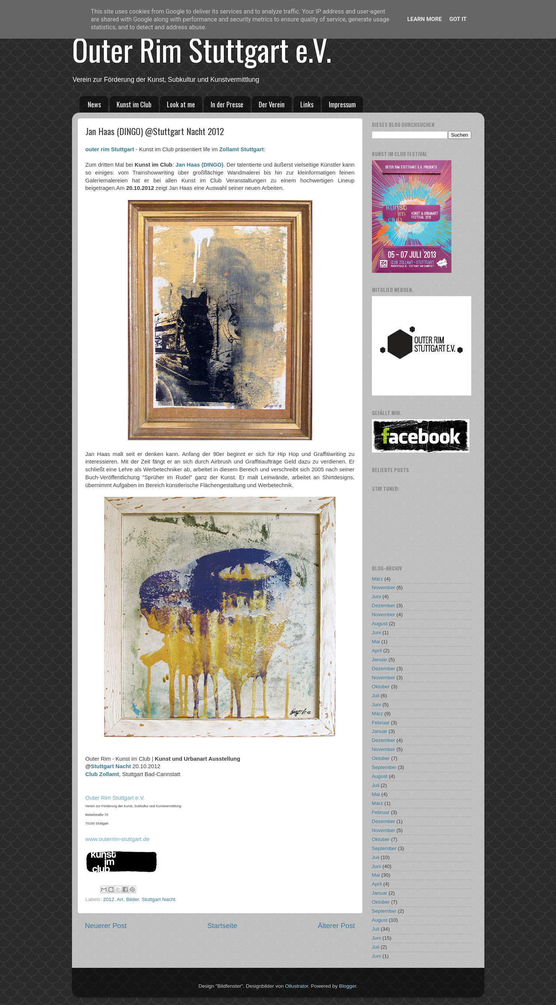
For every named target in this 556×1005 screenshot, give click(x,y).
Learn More (424, 19)
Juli (375, 695)
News (94, 104)
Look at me (181, 104)
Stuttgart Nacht (111, 766)
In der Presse (227, 104)
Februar (381, 722)
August (380, 623)
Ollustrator (296, 986)
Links (306, 104)
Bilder (132, 899)
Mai (376, 641)
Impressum (342, 104)
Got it (457, 19)
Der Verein (272, 104)
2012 (108, 899)
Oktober (381, 686)
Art (120, 899)
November (383, 587)
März (377, 579)
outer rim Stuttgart (109, 149)
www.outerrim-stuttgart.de (117, 839)
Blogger (347, 986)
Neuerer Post (106, 926)
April (377, 650)
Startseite (222, 926)
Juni (376, 596)
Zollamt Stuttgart (241, 149)
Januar (379, 659)
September (384, 767)
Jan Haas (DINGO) (199, 165)
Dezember (383, 605)
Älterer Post (336, 926)
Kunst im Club (134, 104)
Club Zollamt (102, 774)
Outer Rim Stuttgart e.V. (201, 49)
